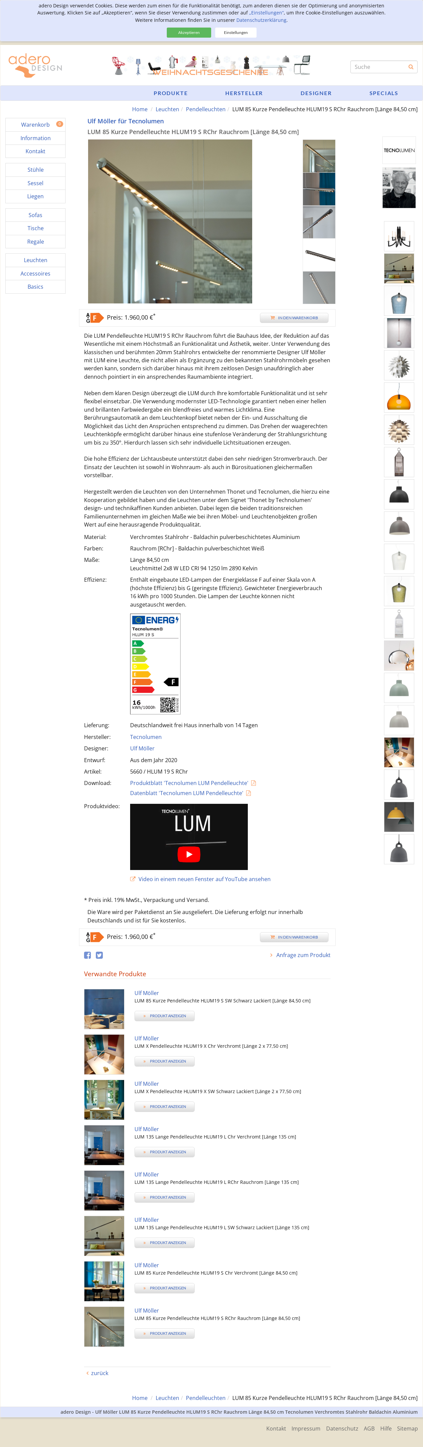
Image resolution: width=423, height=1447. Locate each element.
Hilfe (384, 1428)
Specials (384, 93)
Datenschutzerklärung (261, 20)
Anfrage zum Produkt (303, 955)
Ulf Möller (142, 748)
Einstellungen (236, 32)
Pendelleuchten (206, 109)
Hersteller (244, 93)
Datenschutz (338, 1428)
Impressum (301, 1428)
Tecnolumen (146, 736)
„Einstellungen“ (266, 12)
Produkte (171, 93)
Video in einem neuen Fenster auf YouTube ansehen (200, 879)
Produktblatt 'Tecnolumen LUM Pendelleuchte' (189, 783)
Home (140, 109)
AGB (366, 1428)
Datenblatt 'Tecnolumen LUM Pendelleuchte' (186, 792)
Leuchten (167, 109)
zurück (99, 1373)
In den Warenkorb (294, 317)
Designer (316, 93)
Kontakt (270, 1428)
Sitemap (407, 1428)
